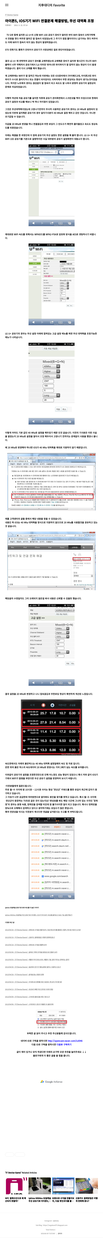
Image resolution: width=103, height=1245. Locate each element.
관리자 (60, 1233)
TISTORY (52, 1233)
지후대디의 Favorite (51, 5)
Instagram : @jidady (51, 1221)
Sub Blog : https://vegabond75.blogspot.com (51, 1225)
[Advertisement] (51, 1082)
